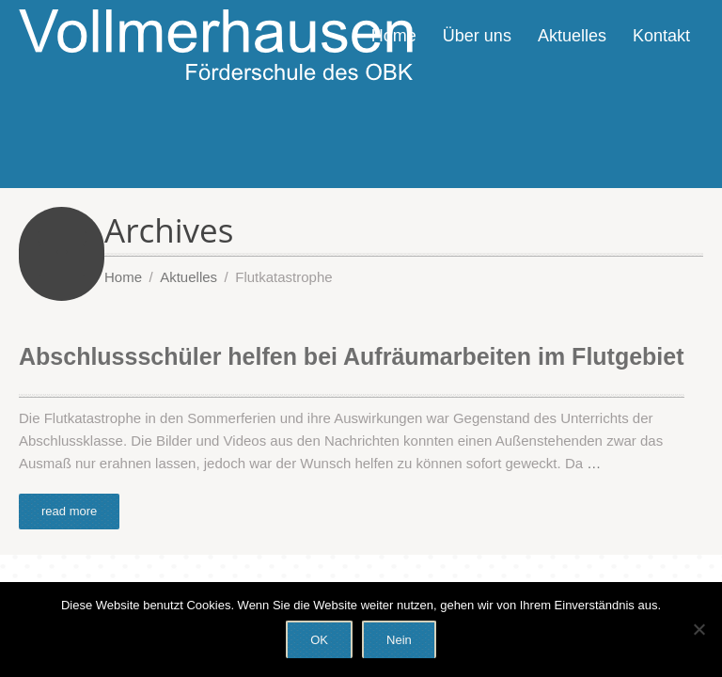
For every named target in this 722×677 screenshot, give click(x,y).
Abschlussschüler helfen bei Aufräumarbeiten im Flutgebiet (351, 356)
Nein (399, 640)
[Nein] (698, 629)
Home (393, 35)
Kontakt (661, 35)
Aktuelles (572, 35)
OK (319, 640)
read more (69, 511)
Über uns (477, 35)
